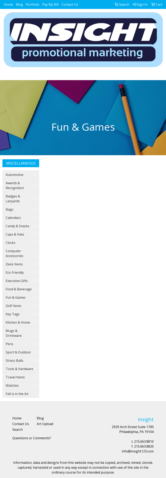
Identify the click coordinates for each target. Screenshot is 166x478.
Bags (9, 209)
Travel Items (15, 377)
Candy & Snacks (17, 226)
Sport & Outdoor (18, 352)
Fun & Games (16, 297)
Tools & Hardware (19, 369)
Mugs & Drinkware (14, 333)
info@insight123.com (138, 451)
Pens (9, 344)
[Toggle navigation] (6, 76)
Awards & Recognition (15, 185)
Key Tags (13, 314)
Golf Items (13, 306)
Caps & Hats (15, 234)
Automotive (14, 174)
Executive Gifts (17, 281)
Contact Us (69, 4)
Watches (12, 385)
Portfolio (32, 4)
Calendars (13, 217)
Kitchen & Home (18, 322)
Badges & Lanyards (13, 198)
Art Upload (45, 424)
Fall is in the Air (17, 394)
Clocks (10, 242)
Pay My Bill (50, 4)
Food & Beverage (19, 289)
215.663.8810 (144, 441)
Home (8, 4)
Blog (19, 4)
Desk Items (14, 264)
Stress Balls (14, 360)
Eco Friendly (15, 272)
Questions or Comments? (31, 438)
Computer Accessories (14, 253)
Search (122, 4)
